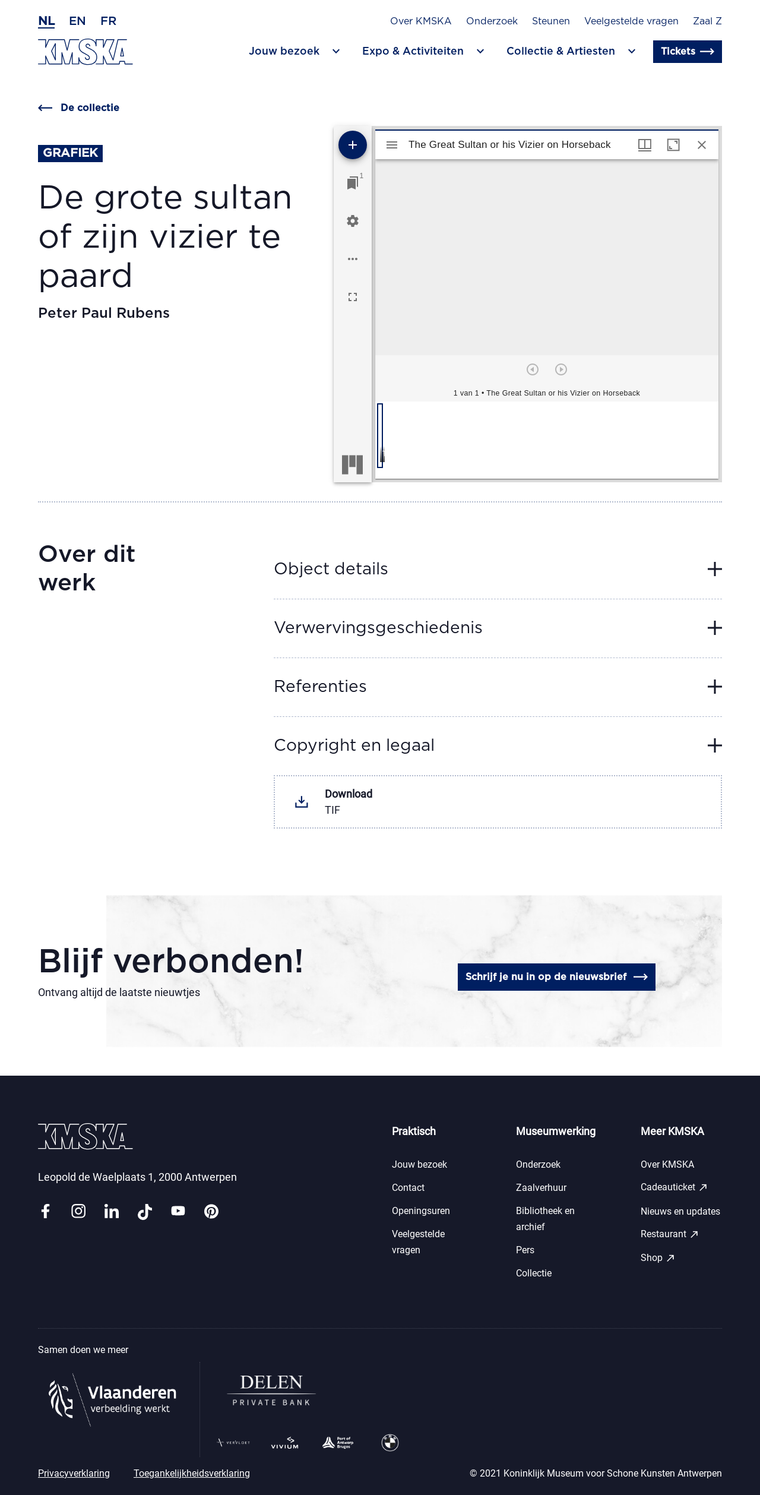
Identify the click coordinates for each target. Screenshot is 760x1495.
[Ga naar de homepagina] (85, 52)
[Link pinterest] (211, 1212)
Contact (408, 1187)
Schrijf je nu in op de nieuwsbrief (557, 977)
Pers (525, 1250)
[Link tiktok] (145, 1212)
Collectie (534, 1273)
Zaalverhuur (541, 1187)
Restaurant (670, 1234)
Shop (658, 1258)
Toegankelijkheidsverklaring (192, 1473)
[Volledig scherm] (352, 297)
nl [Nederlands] (46, 21)
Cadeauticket (674, 1187)
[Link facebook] (45, 1212)
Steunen (551, 21)
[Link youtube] (178, 1212)
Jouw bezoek (419, 1164)
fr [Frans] (108, 21)
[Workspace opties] (352, 259)
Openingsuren (421, 1210)
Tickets (687, 52)
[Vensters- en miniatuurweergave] (645, 145)
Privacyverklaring (74, 1473)
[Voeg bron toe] (352, 145)
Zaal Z (707, 21)
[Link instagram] (78, 1212)
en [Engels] (77, 21)
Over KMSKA (421, 21)
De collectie (78, 108)
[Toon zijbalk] (392, 145)
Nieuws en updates (680, 1211)
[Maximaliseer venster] (673, 145)
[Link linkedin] (111, 1212)
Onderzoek (492, 21)
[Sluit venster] (702, 145)
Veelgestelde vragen (631, 21)
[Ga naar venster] (352, 183)
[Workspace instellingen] (352, 221)
